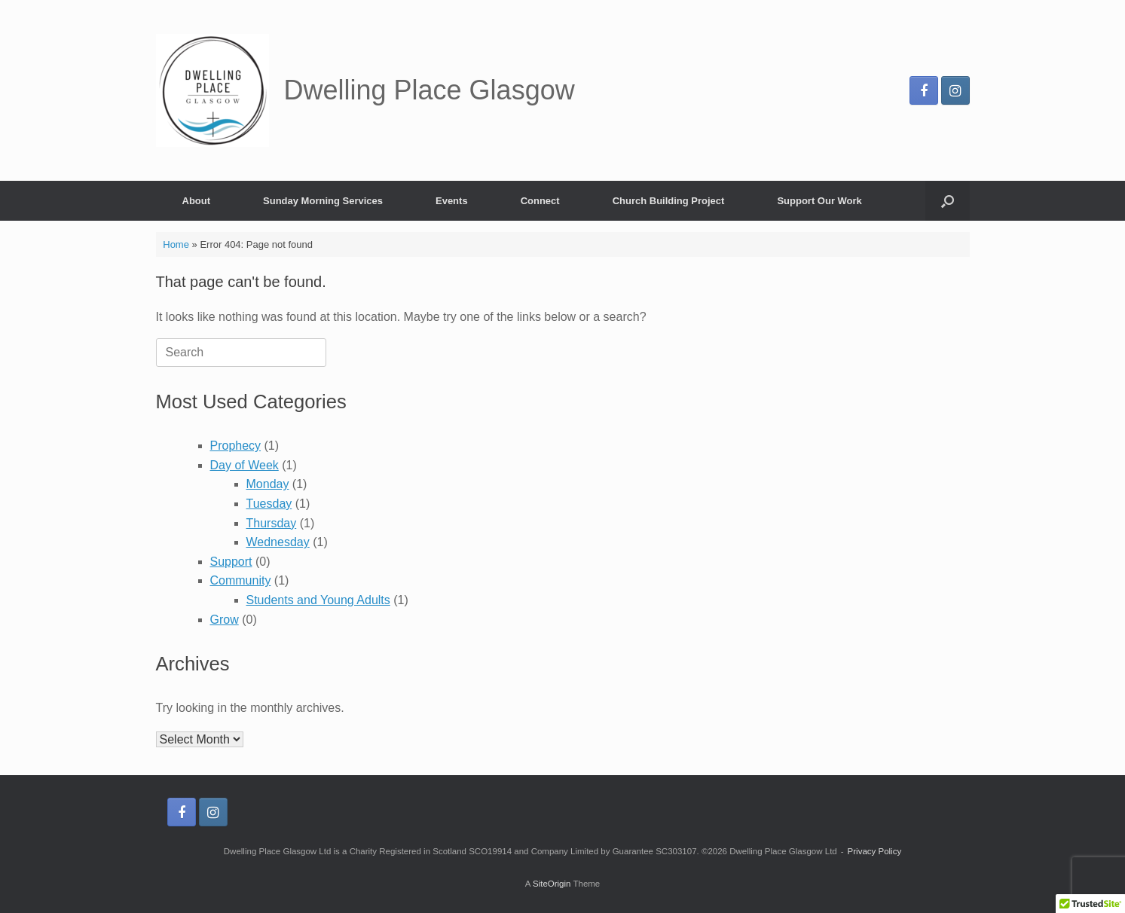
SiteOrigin (552, 883)
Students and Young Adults (318, 600)
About (196, 200)
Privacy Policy (875, 851)
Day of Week (244, 465)
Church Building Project (669, 200)
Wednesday (278, 542)
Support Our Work (819, 200)
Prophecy (235, 445)
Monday (267, 484)
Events (452, 200)
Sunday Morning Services (323, 200)
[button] (947, 201)
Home (176, 244)
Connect (540, 200)
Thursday (271, 523)
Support (231, 561)
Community (240, 580)
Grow (224, 619)
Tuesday (269, 503)
